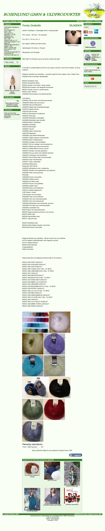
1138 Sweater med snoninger (31, 194)
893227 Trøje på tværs (29, 218)
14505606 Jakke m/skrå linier (31, 131)
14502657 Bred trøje (28, 116)
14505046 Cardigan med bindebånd (34, 142)
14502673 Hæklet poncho (30, 109)
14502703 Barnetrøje (29, 126)
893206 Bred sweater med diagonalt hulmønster (37, 87)
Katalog (13, 21)
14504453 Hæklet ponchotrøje (52, 505)
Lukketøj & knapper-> (10, 42)
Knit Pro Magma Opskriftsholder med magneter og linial (40, 240)
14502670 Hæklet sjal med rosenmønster (35, 146)
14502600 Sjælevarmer (29, 164)
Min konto (80, 21)
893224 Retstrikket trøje (30, 223)
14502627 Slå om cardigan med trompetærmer (37, 144)
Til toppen (7, 21)
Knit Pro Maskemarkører (30, 242)
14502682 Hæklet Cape (30, 186)
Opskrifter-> (7, 34)
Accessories (7, 53)
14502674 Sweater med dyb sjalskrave (34, 151)
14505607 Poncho (28, 129)
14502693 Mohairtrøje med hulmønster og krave (37, 203)
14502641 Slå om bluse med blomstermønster (37, 100)
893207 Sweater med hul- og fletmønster (35, 89)
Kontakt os (7, 117)
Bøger (6, 43)
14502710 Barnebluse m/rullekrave (33, 113)
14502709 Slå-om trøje (29, 111)
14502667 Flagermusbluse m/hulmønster (35, 137)
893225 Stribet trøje (28, 214)
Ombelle (20, 21)
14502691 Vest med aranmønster (33, 201)
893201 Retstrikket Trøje (30, 81)
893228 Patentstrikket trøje (31, 216)
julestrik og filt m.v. (9, 40)
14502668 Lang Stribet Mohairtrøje (33, 135)
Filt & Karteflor (8, 30)
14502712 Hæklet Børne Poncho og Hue (35, 148)
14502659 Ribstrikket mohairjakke (33, 118)
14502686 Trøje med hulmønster (32, 196)
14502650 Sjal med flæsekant (32, 105)
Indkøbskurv (89, 21)
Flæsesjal (25, 175)
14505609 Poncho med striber (32, 177)
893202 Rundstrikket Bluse (31, 83)
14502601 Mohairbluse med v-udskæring (35, 168)
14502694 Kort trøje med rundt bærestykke (36, 205)
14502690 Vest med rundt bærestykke (34, 199)
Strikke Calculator (28, 249)
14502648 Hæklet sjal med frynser (33, 102)
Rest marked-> (8, 49)
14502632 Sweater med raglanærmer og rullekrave (38, 170)
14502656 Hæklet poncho (30, 179)
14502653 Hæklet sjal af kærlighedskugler (35, 107)
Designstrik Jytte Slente (29, 166)
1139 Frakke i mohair (29, 192)
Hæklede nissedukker (72, 504)
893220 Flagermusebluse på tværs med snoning (37, 212)
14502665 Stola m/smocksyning (32, 172)
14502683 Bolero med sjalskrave (32, 188)
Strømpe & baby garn (10, 55)
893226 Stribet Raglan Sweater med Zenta (36, 225)
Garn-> (6, 31)
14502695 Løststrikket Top (30, 207)
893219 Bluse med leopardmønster (33, 210)
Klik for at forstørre (73, 45)
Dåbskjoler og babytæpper (8, 36)
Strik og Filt (7, 33)
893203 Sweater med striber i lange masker (36, 85)
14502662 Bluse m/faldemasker (32, 140)
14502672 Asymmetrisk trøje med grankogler (36, 157)
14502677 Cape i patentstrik (31, 161)
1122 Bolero (26, 98)
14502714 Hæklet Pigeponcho (32, 190)
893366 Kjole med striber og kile (12, 91)
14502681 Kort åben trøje (30, 181)
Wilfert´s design (8, 47)
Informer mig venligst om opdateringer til (96, 57)
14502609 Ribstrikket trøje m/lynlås (33, 120)
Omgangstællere (27, 247)
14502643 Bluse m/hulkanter (31, 122)
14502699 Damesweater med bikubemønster (36, 94)
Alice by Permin (52, 480)
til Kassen (98, 21)
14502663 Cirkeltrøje (29, 124)
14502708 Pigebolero (29, 133)
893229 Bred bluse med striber (32, 227)
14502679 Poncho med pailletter (32, 183)
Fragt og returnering (10, 113)
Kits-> (6, 39)
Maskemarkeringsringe (29, 245)
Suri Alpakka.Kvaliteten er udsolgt (32, 476)
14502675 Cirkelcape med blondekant (34, 155)
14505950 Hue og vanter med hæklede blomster (37, 153)
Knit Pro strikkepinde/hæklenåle (11, 51)
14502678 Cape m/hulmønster (32, 159)
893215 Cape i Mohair (29, 91)
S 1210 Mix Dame (32, 511)
